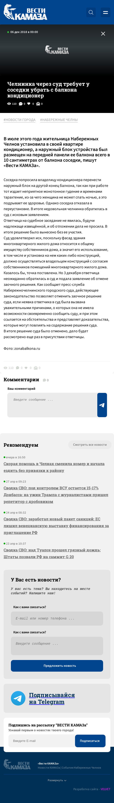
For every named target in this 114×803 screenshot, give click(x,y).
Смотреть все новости (90, 444)
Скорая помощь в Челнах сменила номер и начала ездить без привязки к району (54, 467)
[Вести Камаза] (25, 12)
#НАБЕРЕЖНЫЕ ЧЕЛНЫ (59, 120)
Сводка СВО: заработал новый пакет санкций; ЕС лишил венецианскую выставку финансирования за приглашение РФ (56, 525)
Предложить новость (60, 665)
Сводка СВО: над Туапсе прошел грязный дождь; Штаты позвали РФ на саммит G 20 (52, 553)
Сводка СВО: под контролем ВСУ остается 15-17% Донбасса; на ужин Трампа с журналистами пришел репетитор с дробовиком (56, 494)
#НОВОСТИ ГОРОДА (19, 120)
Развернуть (57, 780)
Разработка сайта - (91, 789)
